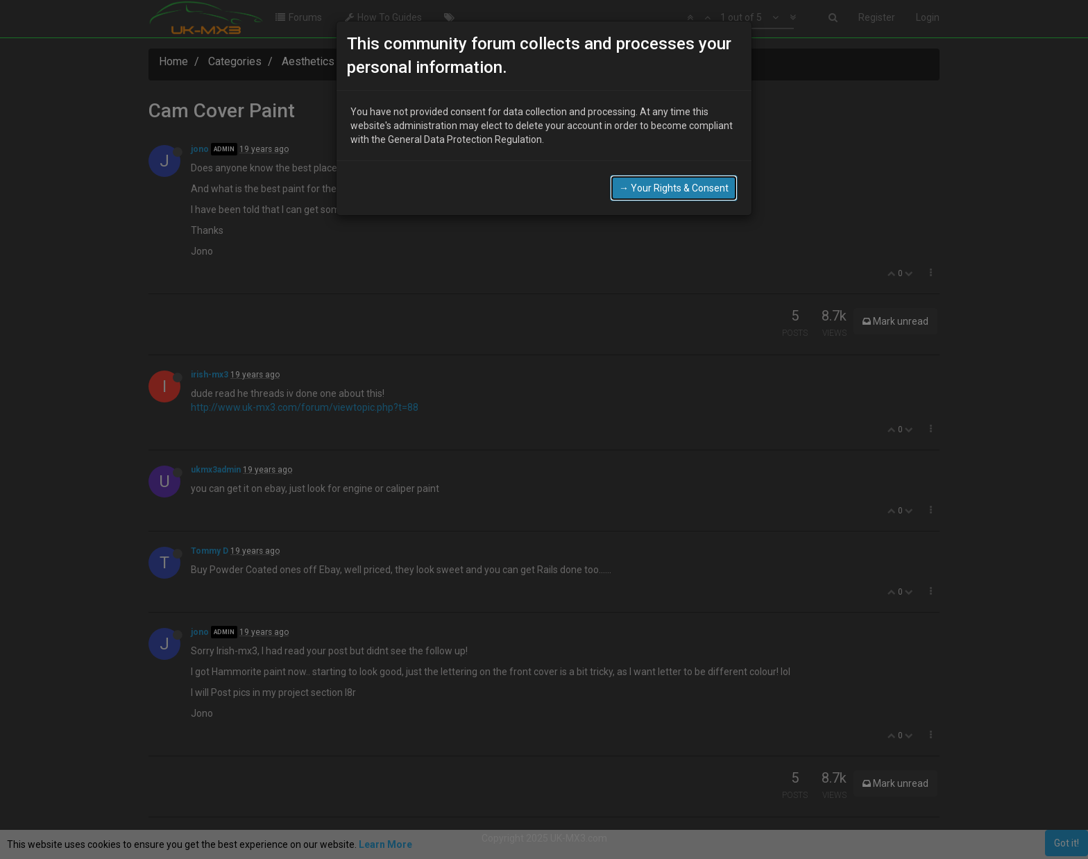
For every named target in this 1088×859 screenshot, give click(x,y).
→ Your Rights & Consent (674, 182)
